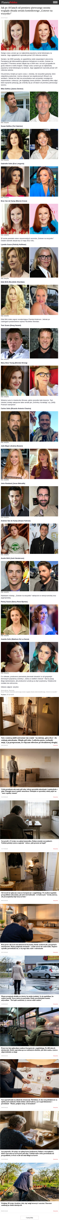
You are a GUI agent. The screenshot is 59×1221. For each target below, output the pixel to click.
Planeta (9, 2)
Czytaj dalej (29, 1217)
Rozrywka (55, 745)
